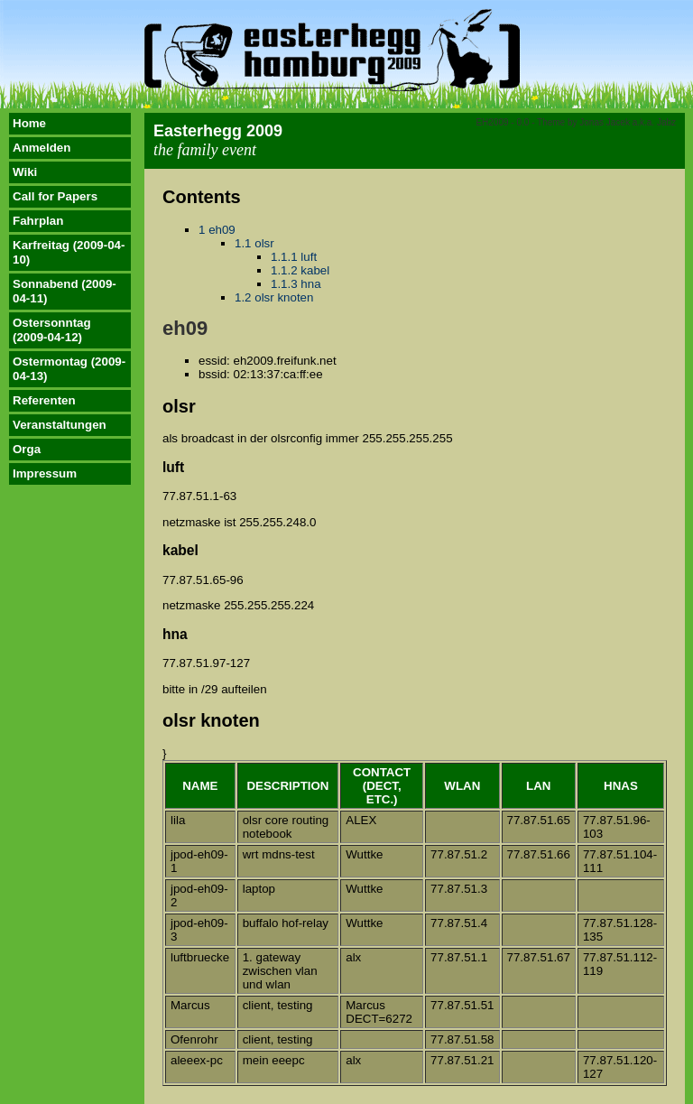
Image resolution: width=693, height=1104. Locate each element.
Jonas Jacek (604, 122)
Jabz (666, 122)
